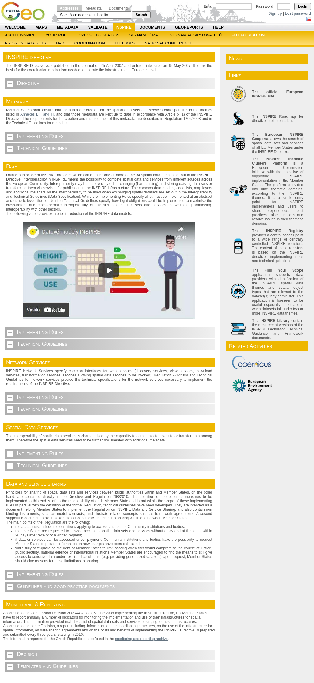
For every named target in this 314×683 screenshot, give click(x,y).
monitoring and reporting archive (141, 639)
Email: (209, 6)
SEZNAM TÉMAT (144, 35)
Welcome (15, 27)
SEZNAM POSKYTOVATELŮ (196, 35)
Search (141, 15)
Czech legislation (99, 35)
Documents (119, 8)
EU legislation (248, 35)
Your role (57, 35)
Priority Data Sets (25, 43)
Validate (98, 27)
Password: (265, 6)
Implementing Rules (40, 136)
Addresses (69, 8)
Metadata (94, 8)
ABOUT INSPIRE (20, 35)
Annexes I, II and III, (37, 114)
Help (218, 27)
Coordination (89, 43)
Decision (27, 654)
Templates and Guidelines (47, 666)
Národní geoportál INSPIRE (25, 11)
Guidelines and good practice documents (66, 586)
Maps (41, 27)
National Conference (168, 43)
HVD (60, 43)
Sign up (275, 13)
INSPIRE (124, 27)
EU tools (125, 43)
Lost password (298, 13)
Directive (28, 83)
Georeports (189, 27)
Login (302, 6)
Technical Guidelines (42, 148)
